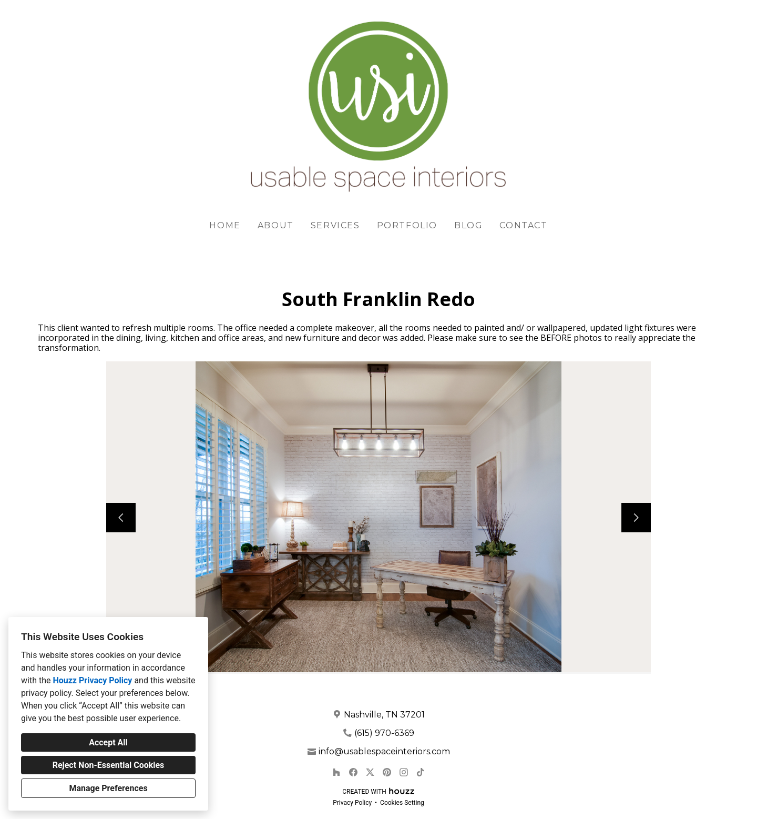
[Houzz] (336, 772)
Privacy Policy (352, 802)
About (276, 225)
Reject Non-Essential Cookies (109, 765)
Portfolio (407, 225)
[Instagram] (404, 772)
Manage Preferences (108, 788)
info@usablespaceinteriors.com (384, 751)
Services (335, 225)
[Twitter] (370, 772)
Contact (523, 225)
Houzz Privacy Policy (92, 680)
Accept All (108, 742)
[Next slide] (636, 517)
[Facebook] (353, 772)
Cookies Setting (402, 802)
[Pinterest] (387, 772)
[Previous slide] (121, 517)
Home (224, 225)
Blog (468, 225)
